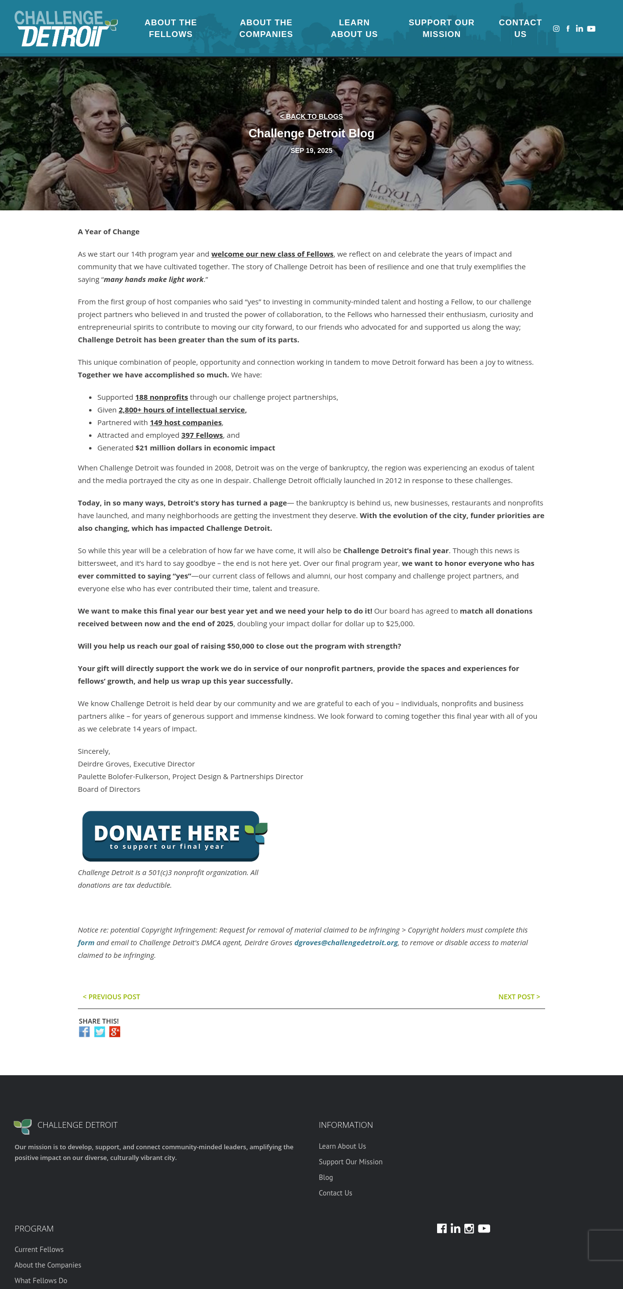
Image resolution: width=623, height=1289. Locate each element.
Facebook (568, 28)
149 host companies (186, 422)
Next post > (519, 996)
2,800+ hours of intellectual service (182, 409)
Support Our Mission (442, 28)
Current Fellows (39, 1249)
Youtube (591, 28)
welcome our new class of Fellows (272, 254)
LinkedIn (579, 28)
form (86, 942)
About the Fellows (171, 28)
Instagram (556, 28)
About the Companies (266, 28)
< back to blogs (311, 116)
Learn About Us (354, 28)
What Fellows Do (41, 1280)
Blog (326, 1177)
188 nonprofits (161, 397)
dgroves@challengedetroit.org (346, 942)
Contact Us (520, 28)
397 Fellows (202, 435)
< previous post (111, 996)
